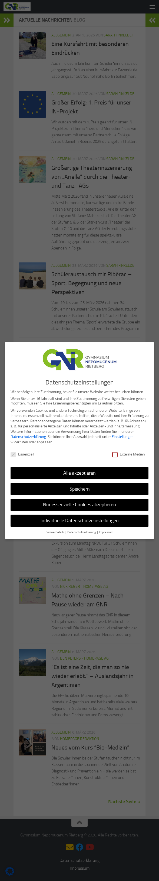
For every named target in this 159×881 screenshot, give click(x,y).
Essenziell (22, 452)
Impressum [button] (106, 531)
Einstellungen (123, 435)
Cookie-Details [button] (55, 531)
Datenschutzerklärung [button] (82, 531)
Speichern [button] (79, 487)
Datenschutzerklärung (28, 435)
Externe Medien (128, 452)
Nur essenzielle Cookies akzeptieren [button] (79, 503)
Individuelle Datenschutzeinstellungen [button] (80, 519)
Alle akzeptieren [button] (79, 471)
